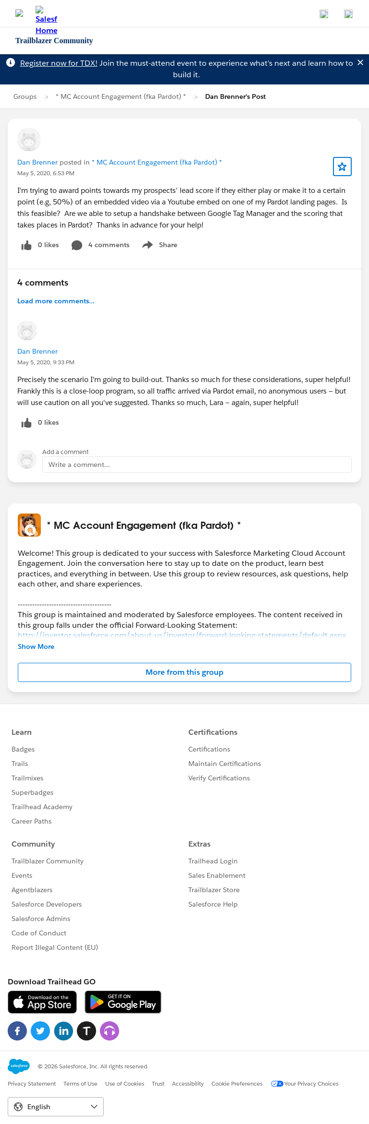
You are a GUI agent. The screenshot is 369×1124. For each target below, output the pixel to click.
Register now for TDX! (59, 63)
